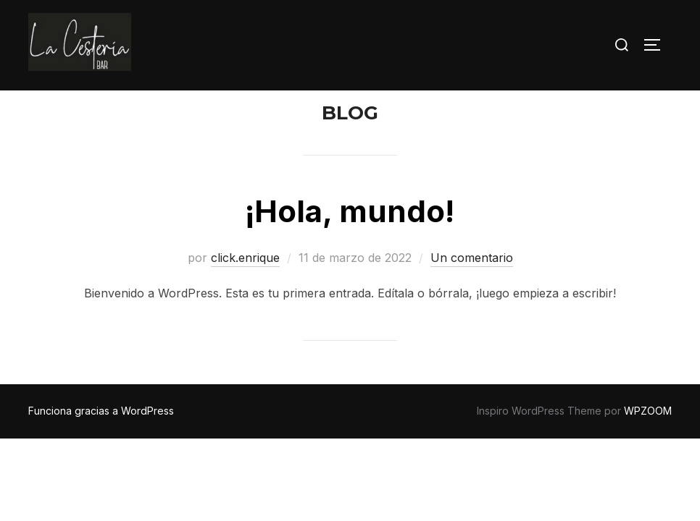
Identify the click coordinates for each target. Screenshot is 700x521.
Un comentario (471, 286)
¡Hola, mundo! (349, 239)
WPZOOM (648, 439)
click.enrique (245, 286)
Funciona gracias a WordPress (101, 439)
